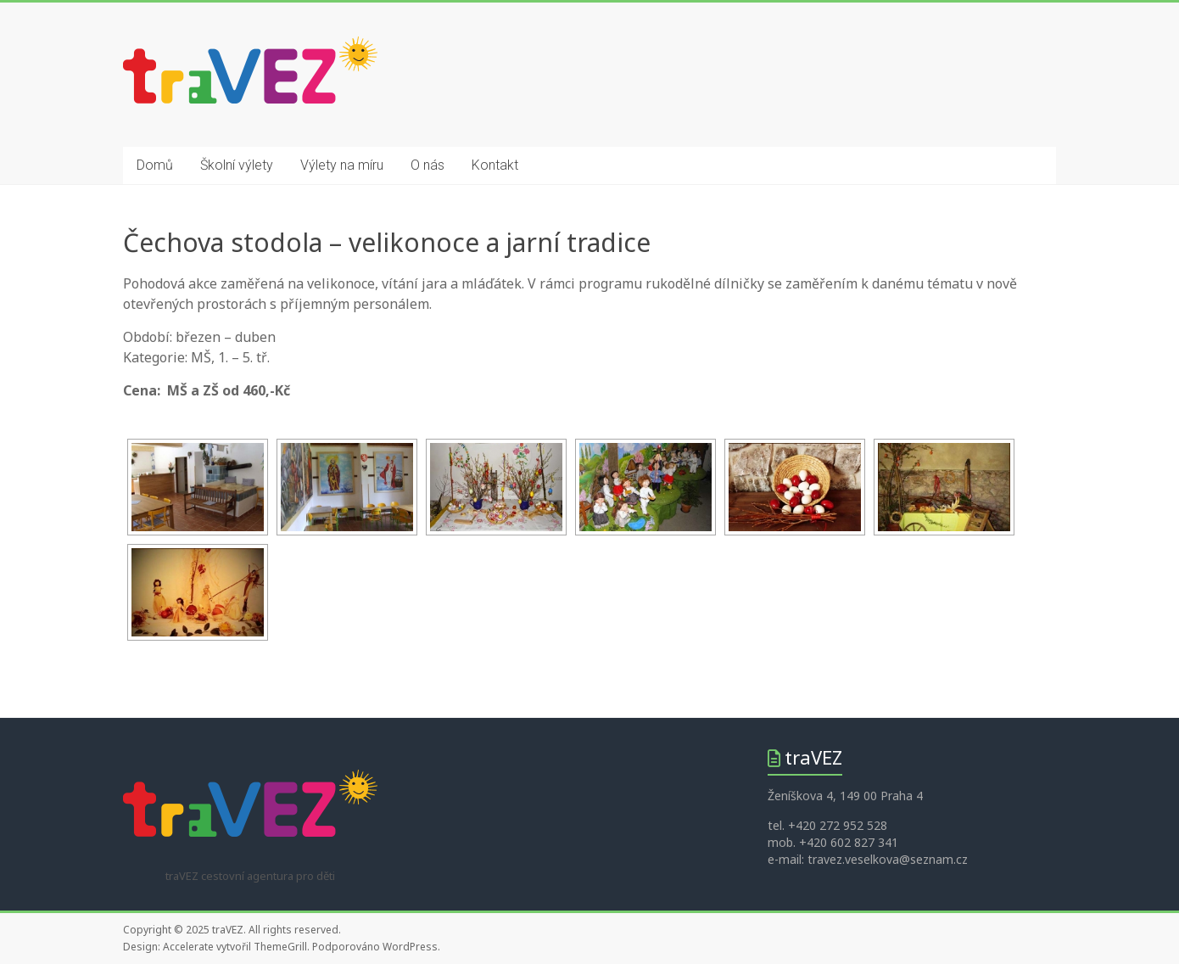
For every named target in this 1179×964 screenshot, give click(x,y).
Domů (155, 165)
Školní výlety (236, 165)
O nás (427, 165)
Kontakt (495, 165)
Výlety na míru (341, 165)
